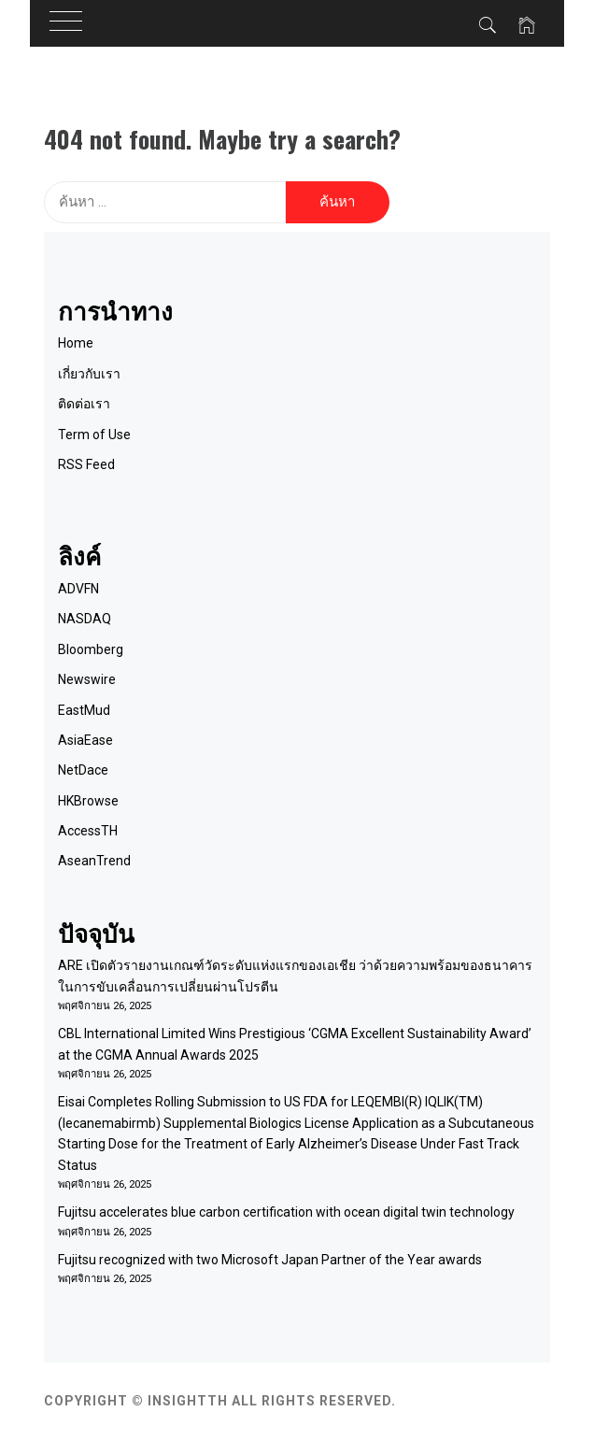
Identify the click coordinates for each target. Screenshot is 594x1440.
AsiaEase (85, 740)
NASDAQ (84, 618)
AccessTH (88, 830)
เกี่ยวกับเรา (89, 373)
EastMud (84, 710)
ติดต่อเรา (84, 403)
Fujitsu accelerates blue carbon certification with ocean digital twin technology (286, 1212)
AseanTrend (94, 860)
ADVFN (78, 588)
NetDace (83, 770)
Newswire (87, 679)
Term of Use (94, 434)
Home (75, 342)
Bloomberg (90, 649)
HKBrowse (88, 800)
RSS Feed (86, 464)
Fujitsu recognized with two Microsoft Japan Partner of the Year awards (270, 1259)
